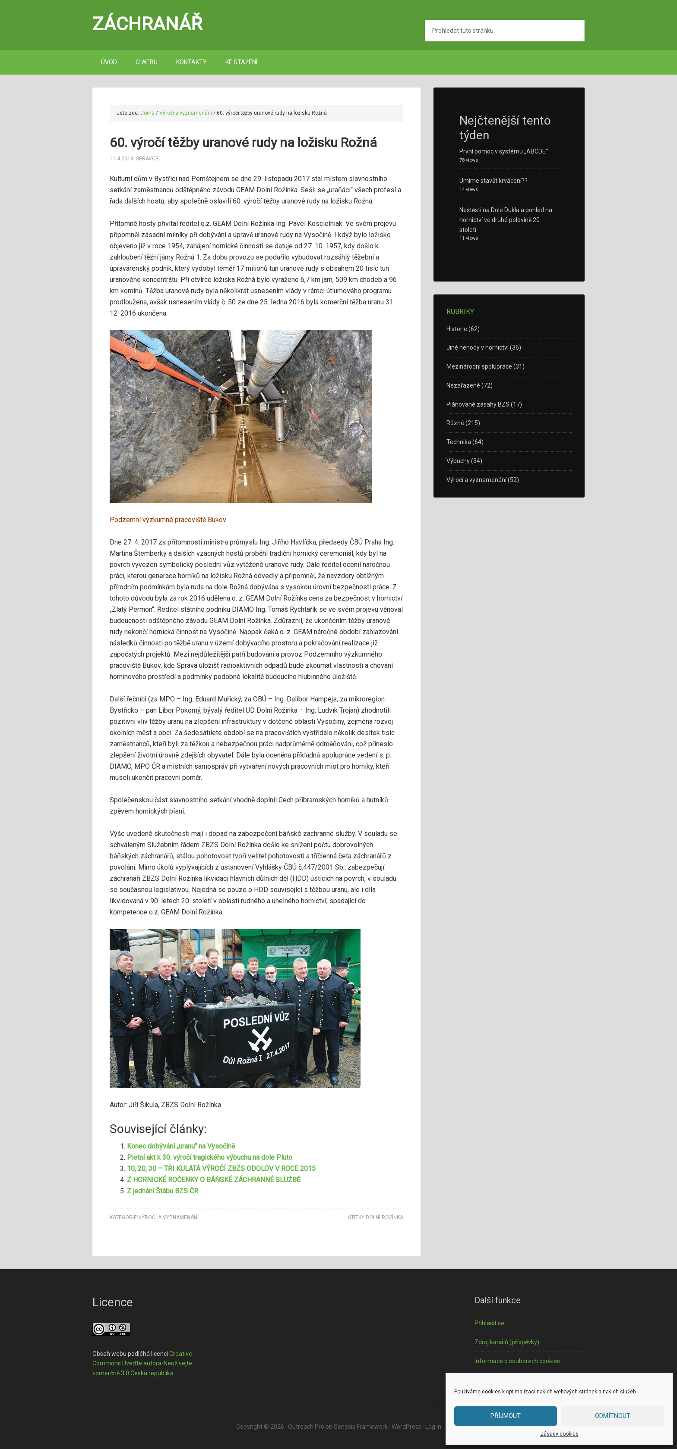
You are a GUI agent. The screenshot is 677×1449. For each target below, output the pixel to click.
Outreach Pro (306, 1426)
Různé (455, 422)
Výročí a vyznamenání (168, 1217)
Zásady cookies (559, 1434)
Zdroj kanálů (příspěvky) (507, 1342)
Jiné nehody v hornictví (477, 347)
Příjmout (505, 1416)
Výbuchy (458, 460)
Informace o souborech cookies (517, 1361)
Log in (433, 1426)
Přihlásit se (489, 1323)
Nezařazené (463, 385)
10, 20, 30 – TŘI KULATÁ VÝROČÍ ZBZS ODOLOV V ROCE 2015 (221, 1168)
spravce (147, 159)
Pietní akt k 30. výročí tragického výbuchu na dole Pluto (209, 1157)
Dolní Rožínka (384, 1217)
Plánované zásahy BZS (477, 404)
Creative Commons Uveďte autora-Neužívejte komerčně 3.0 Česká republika (142, 1363)
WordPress (406, 1426)
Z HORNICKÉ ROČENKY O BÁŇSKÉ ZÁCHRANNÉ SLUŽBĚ (214, 1180)
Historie (456, 328)
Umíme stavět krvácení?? (493, 180)
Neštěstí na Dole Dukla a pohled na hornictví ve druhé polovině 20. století (505, 220)
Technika (458, 441)
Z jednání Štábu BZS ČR (162, 1191)
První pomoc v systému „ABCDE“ (503, 151)
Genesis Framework (361, 1426)
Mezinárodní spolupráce (479, 366)
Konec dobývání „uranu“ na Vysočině (181, 1146)
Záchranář (147, 23)
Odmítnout (612, 1416)
